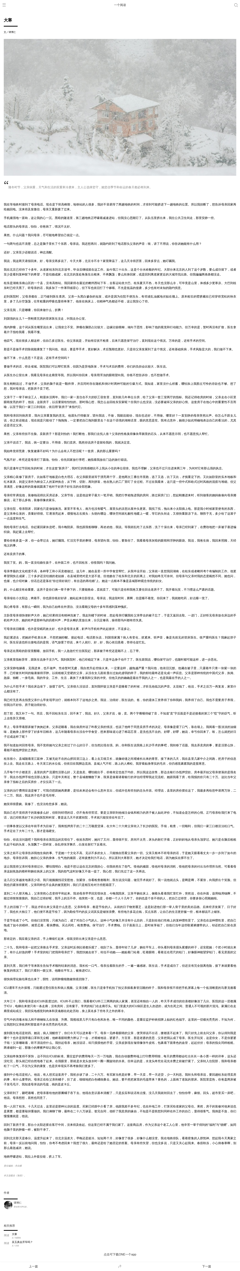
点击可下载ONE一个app (120, 1254)
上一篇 (33, 1266)
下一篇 (206, 1266)
